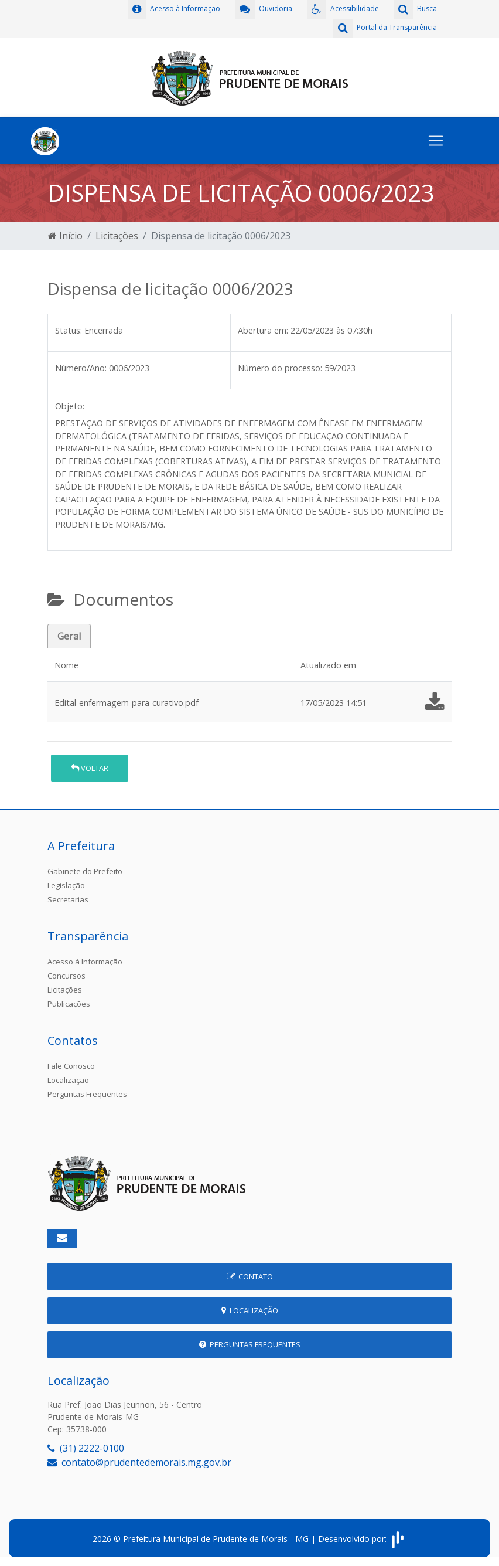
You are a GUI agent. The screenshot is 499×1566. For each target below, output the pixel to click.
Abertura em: (263, 330)
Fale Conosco (71, 1066)
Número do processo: (280, 367)
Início (65, 235)
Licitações (116, 235)
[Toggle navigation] (436, 141)
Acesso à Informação (84, 961)
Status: (68, 330)
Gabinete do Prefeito (84, 871)
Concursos (66, 975)
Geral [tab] (69, 636)
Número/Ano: (81, 367)
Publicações (68, 1003)
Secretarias (67, 899)
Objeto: (69, 406)
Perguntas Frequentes (87, 1094)
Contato (250, 1276)
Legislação (66, 885)
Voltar (89, 768)
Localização (68, 1080)
